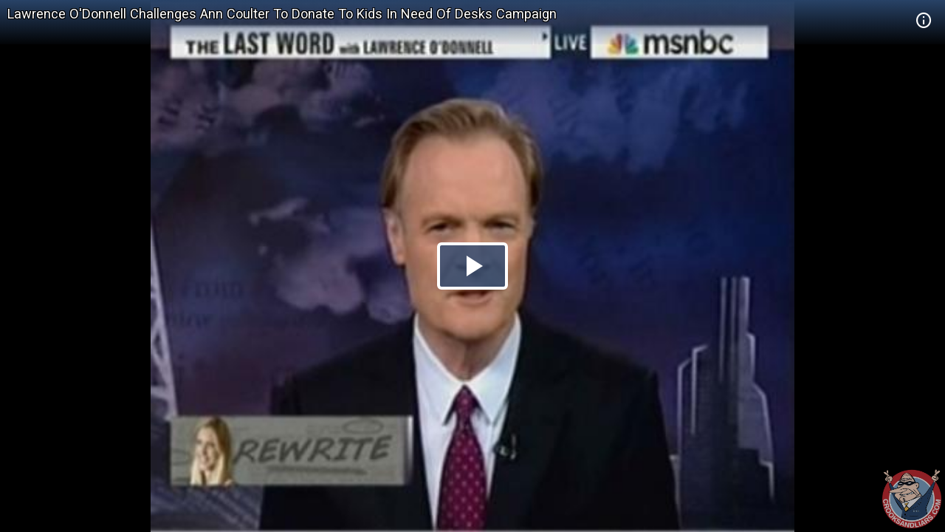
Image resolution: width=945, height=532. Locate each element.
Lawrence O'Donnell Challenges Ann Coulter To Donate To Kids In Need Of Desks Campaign (282, 13)
